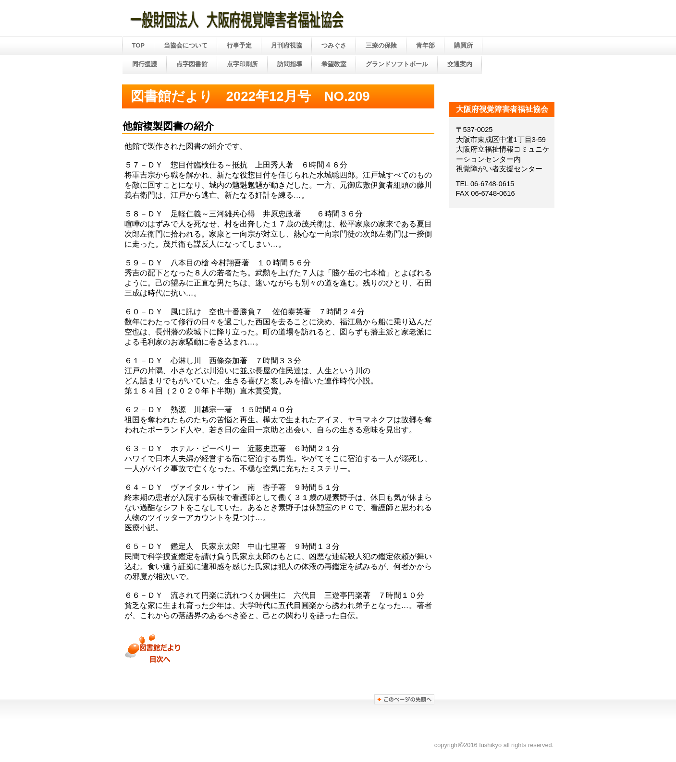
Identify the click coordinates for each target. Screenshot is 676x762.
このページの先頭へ (404, 699)
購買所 (463, 45)
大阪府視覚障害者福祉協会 (258, 18)
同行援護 (144, 64)
